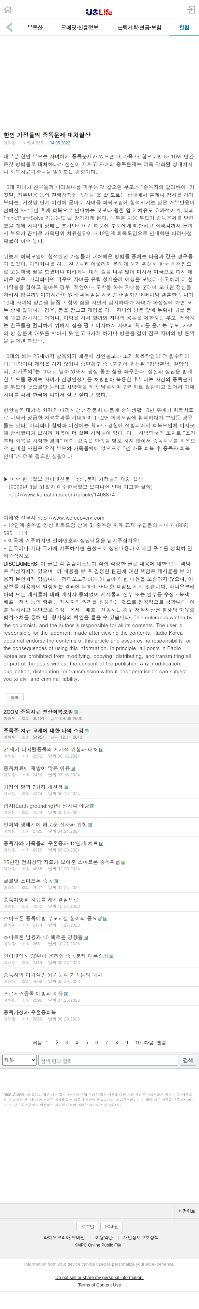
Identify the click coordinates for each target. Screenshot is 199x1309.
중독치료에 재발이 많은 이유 (99, 770)
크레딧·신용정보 (79, 27)
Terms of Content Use (99, 1284)
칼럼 (184, 27)
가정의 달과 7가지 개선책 (99, 789)
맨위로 (187, 1211)
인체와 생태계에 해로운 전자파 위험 (99, 827)
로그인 (88, 1226)
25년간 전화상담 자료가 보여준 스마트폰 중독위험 (99, 864)
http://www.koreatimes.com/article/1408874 (62, 494)
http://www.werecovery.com (71, 517)
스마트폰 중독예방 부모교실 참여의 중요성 (99, 921)
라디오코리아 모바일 (64, 1237)
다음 (149, 1042)
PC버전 (111, 1226)
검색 (188, 1060)
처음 (37, 1042)
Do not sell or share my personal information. (99, 1277)
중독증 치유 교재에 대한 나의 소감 (99, 733)
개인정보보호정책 (141, 1237)
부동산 (35, 27)
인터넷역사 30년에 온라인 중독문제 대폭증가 (99, 958)
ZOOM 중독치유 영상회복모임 (99, 714)
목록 (15, 697)
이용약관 (104, 1237)
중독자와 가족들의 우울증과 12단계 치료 (99, 846)
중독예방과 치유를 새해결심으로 (99, 902)
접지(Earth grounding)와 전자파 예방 (99, 808)
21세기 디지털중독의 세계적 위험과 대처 (99, 752)
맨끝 (161, 1042)
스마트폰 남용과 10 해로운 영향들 (99, 939)
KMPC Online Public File (97, 1245)
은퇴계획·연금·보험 (139, 27)
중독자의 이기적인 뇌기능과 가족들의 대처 (99, 977)
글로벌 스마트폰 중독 (99, 883)
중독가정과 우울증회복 (99, 1015)
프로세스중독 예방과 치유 (99, 996)
